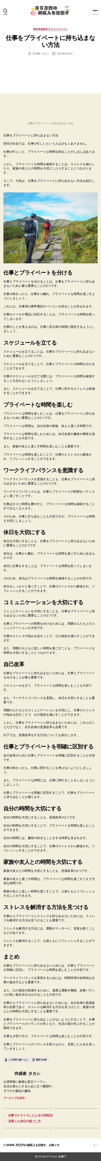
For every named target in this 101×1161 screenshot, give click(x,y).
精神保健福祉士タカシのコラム (50, 29)
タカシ (45, 53)
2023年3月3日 (65, 53)
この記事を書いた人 (18, 1059)
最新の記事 (41, 1059)
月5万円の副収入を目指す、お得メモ (37, 1145)
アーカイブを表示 (15, 1098)
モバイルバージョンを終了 (51, 1156)
